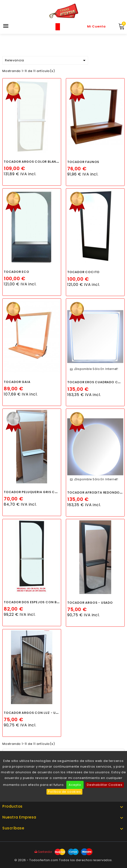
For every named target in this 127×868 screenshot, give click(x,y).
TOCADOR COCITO (83, 272)
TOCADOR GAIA (17, 382)
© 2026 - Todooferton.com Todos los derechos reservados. (63, 860)
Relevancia (46, 60)
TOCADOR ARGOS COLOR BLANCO (33, 161)
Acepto (75, 785)
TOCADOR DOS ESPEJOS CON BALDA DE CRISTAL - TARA (51, 602)
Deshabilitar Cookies (105, 785)
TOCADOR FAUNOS (83, 162)
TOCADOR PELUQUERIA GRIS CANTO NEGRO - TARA (47, 492)
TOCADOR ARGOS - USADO (90, 602)
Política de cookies (64, 791)
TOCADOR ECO (16, 272)
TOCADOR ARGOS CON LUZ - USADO (34, 713)
